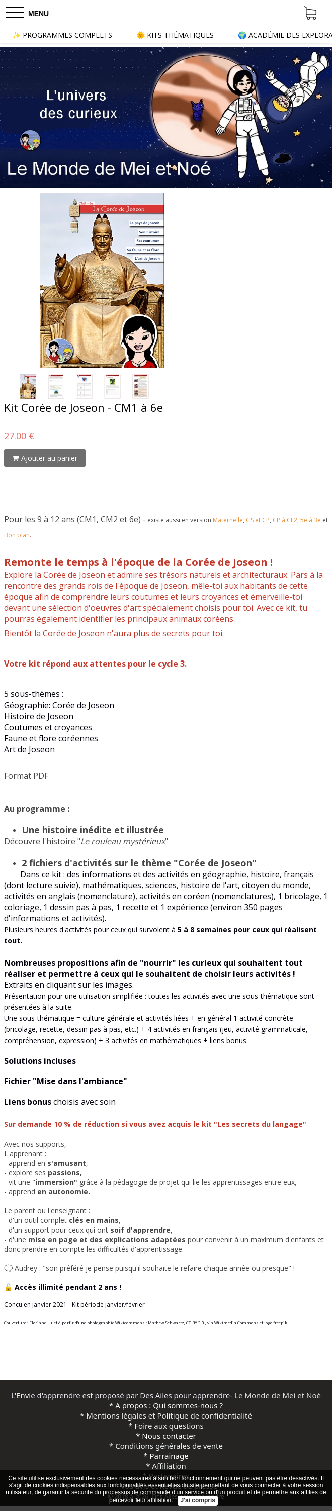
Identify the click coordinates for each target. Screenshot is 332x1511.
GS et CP (258, 520)
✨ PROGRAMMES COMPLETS (62, 35)
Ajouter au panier (44, 458)
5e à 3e (310, 520)
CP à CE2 (285, 520)
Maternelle (228, 520)
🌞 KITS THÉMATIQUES (175, 35)
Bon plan (17, 535)
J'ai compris (197, 1500)
